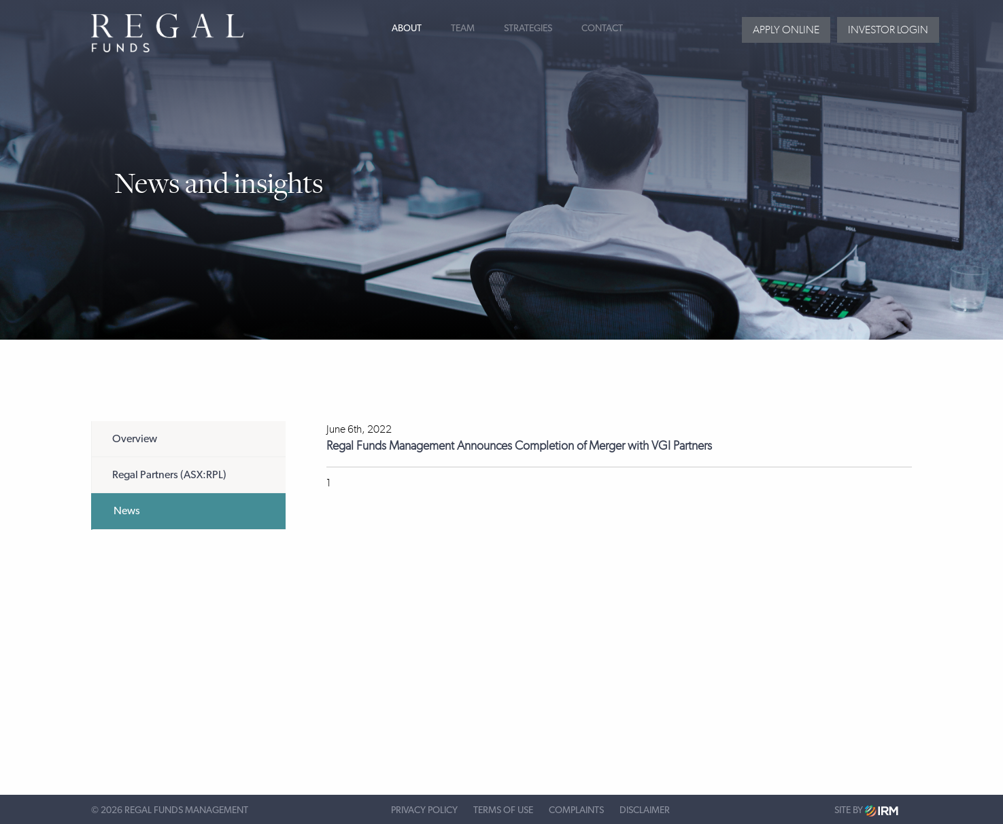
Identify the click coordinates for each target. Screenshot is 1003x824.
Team (463, 28)
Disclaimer (644, 810)
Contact (602, 28)
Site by (866, 811)
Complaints (576, 810)
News (127, 510)
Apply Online (786, 29)
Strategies (528, 28)
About (407, 28)
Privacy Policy (424, 810)
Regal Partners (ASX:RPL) (169, 474)
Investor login (888, 29)
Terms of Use (503, 810)
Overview (134, 438)
